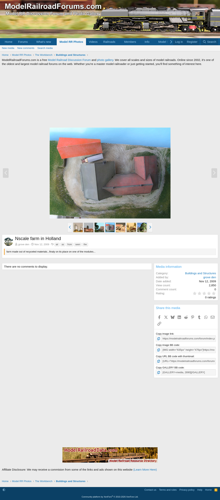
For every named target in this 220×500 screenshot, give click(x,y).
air (57, 244)
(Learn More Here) (145, 469)
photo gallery (105, 59)
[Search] (209, 41)
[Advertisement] (110, 96)
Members (130, 41)
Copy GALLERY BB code (170, 367)
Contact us (150, 489)
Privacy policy (186, 489)
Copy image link (165, 333)
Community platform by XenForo (110, 496)
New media (8, 48)
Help (199, 489)
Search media (45, 48)
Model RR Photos (71, 41)
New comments (25, 48)
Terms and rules (168, 489)
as (63, 244)
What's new (43, 41)
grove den (23, 244)
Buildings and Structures (200, 273)
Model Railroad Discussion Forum (69, 59)
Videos (93, 41)
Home (8, 41)
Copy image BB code (167, 344)
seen (77, 244)
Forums (23, 41)
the (85, 244)
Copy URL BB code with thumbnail (175, 356)
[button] (30, 41)
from (69, 244)
